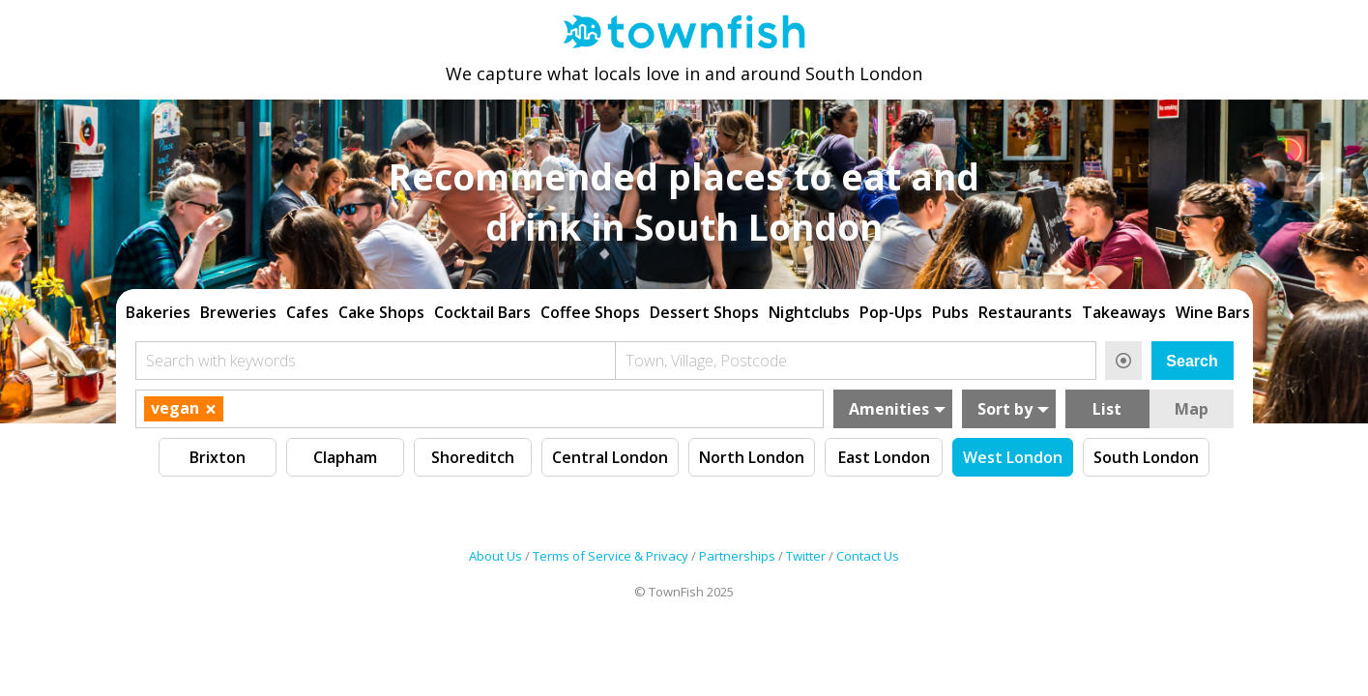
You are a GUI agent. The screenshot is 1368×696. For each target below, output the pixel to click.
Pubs (950, 312)
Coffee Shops (590, 312)
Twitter (806, 556)
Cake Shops (381, 312)
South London (1146, 457)
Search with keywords (221, 360)
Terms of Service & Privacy (610, 556)
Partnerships (737, 556)
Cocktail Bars (482, 312)
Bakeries (158, 312)
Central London (610, 457)
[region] (684, 310)
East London (884, 457)
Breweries (238, 312)
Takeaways (1124, 312)
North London (751, 457)
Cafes (307, 312)
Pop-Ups (890, 312)
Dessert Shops (704, 312)
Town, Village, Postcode (706, 360)
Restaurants (1025, 312)
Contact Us (867, 556)
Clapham (345, 457)
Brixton (217, 457)
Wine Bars (1213, 312)
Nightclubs (809, 312)
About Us (495, 556)
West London (1012, 457)
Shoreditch (472, 457)
